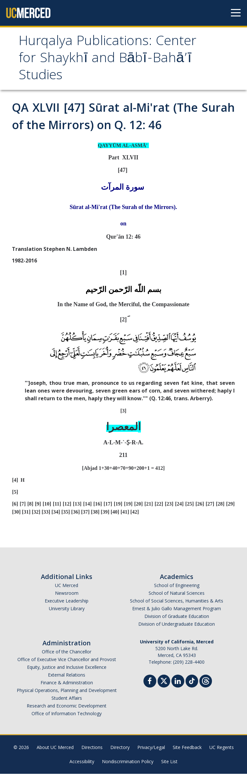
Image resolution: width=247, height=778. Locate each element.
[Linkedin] (177, 686)
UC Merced (66, 589)
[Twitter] (164, 684)
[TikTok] (192, 684)
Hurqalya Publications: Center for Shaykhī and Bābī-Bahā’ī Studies (95, 61)
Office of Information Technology (67, 718)
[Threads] (205, 684)
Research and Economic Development (66, 710)
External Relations (66, 679)
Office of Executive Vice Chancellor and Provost (66, 663)
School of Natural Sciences (177, 597)
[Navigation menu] (235, 13)
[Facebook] (149, 686)
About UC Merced (55, 751)
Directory (120, 751)
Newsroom (66, 597)
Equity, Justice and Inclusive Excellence (66, 671)
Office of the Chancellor (66, 656)
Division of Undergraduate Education (176, 628)
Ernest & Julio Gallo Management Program (176, 613)
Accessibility (81, 766)
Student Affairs (66, 702)
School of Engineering (176, 589)
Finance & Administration (67, 687)
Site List (169, 766)
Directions (92, 751)
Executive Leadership (66, 605)
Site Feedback (187, 751)
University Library (67, 613)
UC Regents (221, 751)
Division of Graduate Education (176, 620)
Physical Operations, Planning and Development (67, 694)
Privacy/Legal (151, 751)
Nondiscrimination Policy (127, 766)
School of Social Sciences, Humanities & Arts (176, 605)
